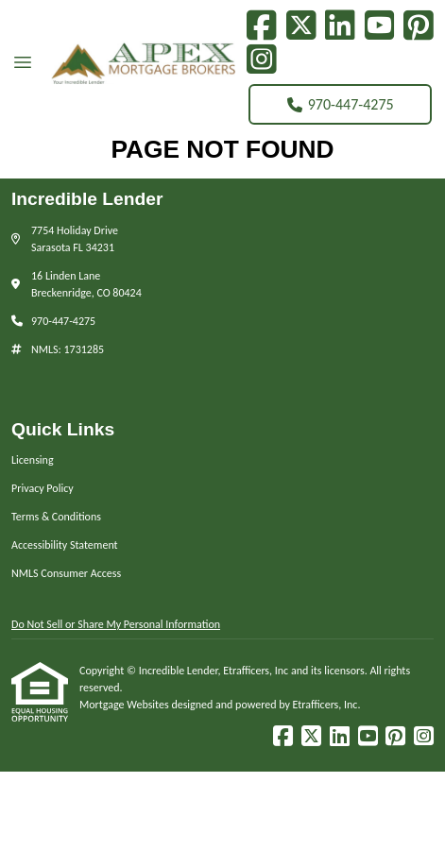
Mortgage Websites (125, 704)
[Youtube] (380, 25)
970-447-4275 (340, 104)
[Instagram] (262, 59)
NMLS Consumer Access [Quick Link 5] (66, 573)
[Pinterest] (418, 25)
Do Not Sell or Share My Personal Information (115, 624)
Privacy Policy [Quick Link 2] (42, 488)
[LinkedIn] (340, 25)
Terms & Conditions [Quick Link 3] (56, 516)
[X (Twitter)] (301, 25)
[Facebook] (262, 25)
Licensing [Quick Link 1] (32, 460)
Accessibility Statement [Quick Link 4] (64, 545)
